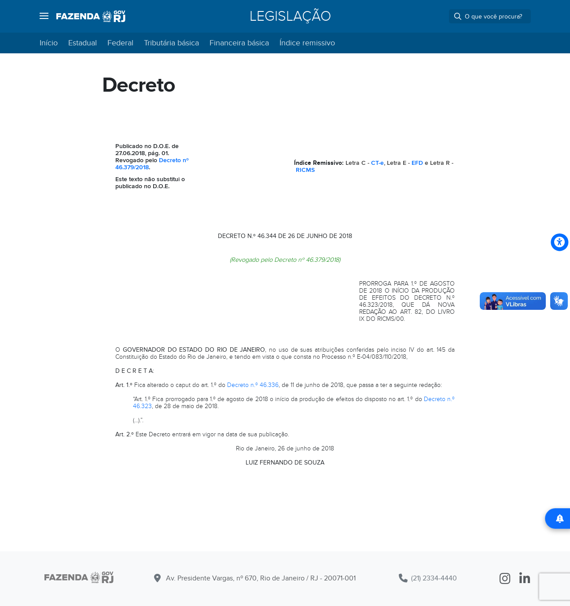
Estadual (82, 43)
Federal (120, 43)
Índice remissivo (307, 43)
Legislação (290, 16)
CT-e (377, 163)
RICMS (305, 170)
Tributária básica (171, 43)
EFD (417, 163)
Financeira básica (239, 43)
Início (49, 43)
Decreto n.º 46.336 (253, 385)
